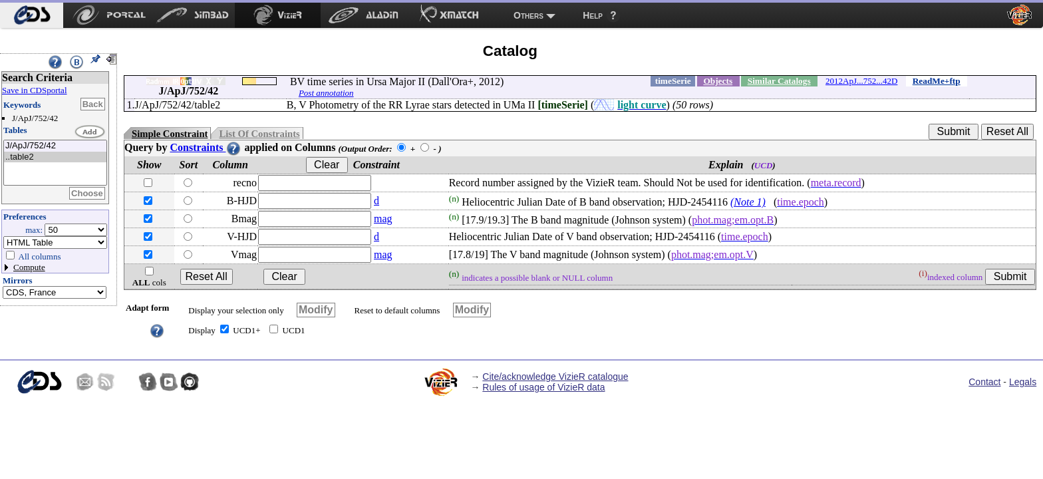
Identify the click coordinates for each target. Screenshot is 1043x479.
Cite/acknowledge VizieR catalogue (555, 376)
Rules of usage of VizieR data (543, 387)
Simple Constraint (170, 133)
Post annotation (326, 93)
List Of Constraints (259, 133)
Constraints (205, 147)
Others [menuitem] (528, 15)
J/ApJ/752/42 (55, 146)
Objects (717, 81)
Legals (1022, 382)
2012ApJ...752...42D (861, 81)
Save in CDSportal (34, 90)
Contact (984, 382)
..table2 (55, 157)
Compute (29, 267)
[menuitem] (31, 15)
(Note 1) (748, 202)
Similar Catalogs (779, 81)
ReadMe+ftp (937, 81)
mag (383, 218)
